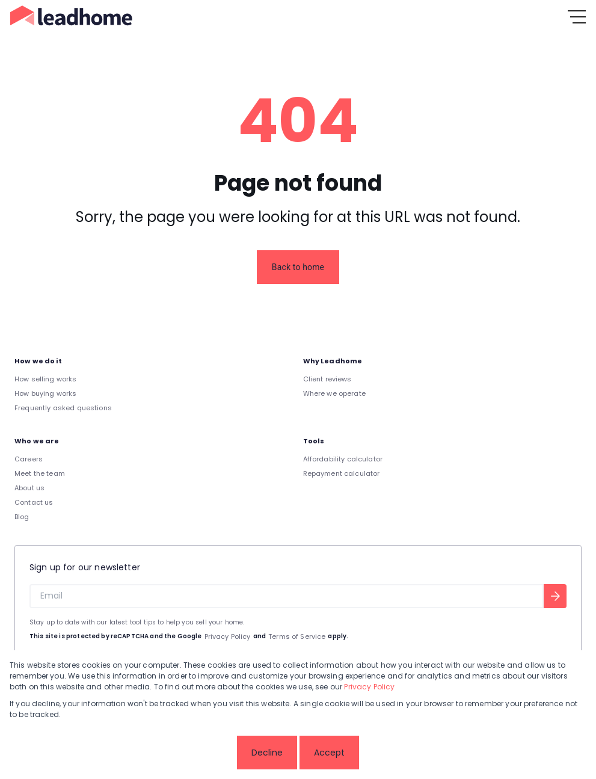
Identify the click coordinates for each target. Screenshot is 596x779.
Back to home (298, 267)
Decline (267, 753)
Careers (28, 459)
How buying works (45, 393)
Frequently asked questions (63, 408)
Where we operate (334, 393)
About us (29, 488)
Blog (21, 517)
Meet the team (39, 473)
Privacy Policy (227, 636)
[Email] (286, 596)
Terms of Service (296, 636)
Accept (329, 753)
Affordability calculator (343, 459)
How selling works (45, 379)
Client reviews (327, 379)
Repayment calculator (341, 473)
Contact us (34, 502)
